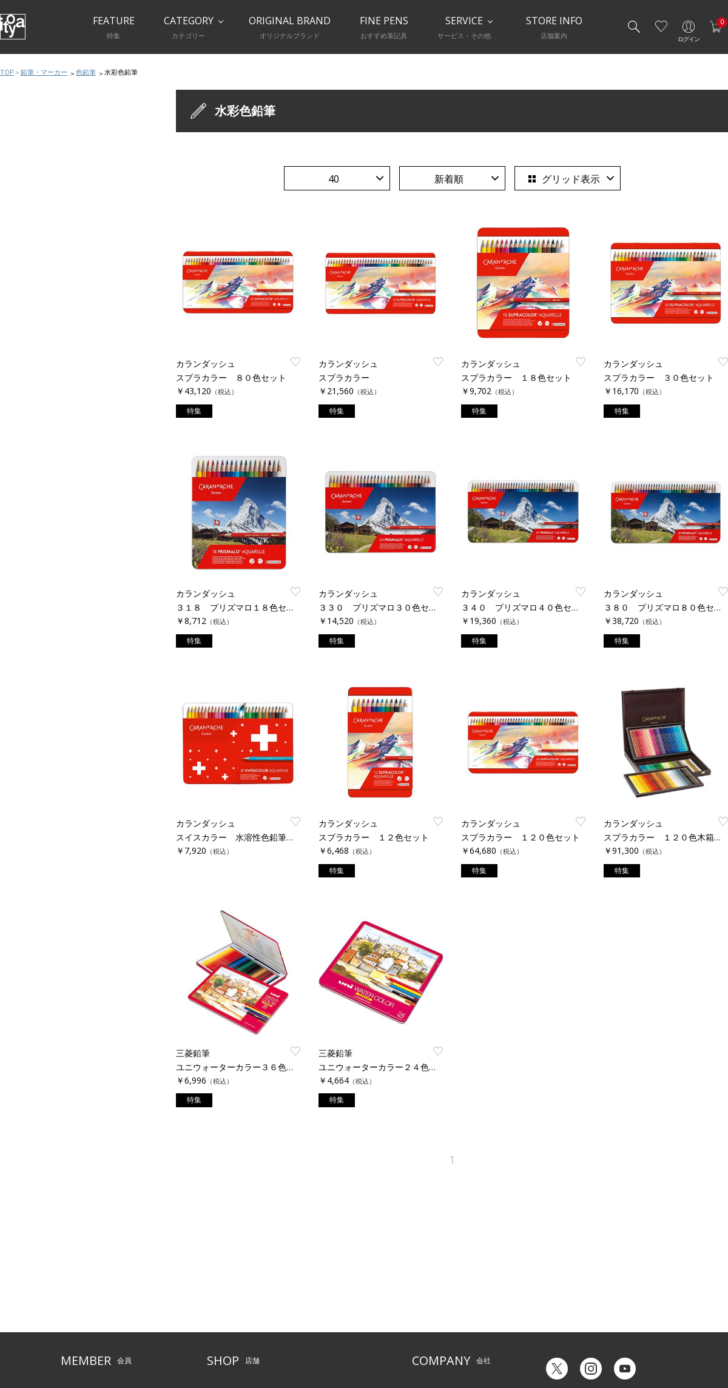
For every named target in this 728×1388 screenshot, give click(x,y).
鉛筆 (23, 198)
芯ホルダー (35, 271)
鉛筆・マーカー (44, 71)
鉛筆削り (31, 247)
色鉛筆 (86, 71)
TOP (7, 71)
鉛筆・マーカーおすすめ (58, 174)
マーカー (31, 295)
